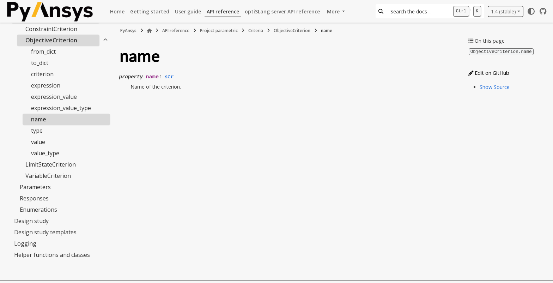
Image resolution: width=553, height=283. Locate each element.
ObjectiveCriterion (51, 40)
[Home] (149, 30)
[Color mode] (531, 11)
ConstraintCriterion (51, 29)
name (38, 119)
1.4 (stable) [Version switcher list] (503, 11)
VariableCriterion (48, 176)
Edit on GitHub (488, 72)
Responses (34, 198)
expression (45, 85)
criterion (42, 74)
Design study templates (45, 232)
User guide (188, 11)
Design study (31, 221)
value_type (45, 153)
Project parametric (219, 31)
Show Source (495, 86)
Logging (25, 243)
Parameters (35, 187)
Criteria (255, 31)
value (38, 142)
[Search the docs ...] (418, 11)
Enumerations (38, 209)
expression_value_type (61, 108)
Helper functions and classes (52, 255)
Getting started (149, 11)
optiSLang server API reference (282, 11)
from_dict (43, 51)
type (37, 130)
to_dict (39, 63)
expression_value (54, 97)
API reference (223, 11)
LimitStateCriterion (50, 164)
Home (117, 11)
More (334, 11)
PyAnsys (128, 31)
